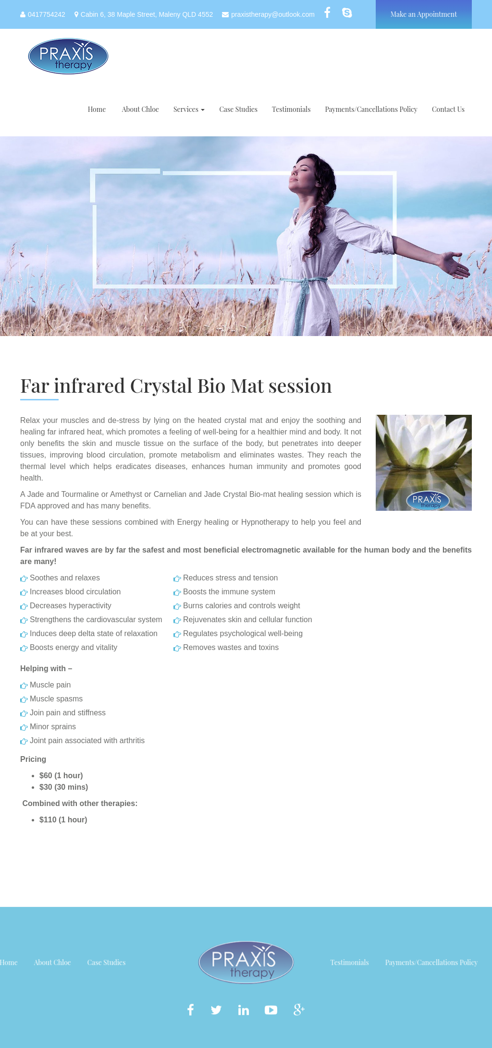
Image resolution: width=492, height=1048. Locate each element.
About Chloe (139, 109)
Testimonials (291, 109)
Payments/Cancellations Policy (371, 109)
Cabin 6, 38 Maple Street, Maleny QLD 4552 (143, 14)
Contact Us (448, 109)
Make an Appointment (424, 14)
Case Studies (238, 109)
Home (97, 109)
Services (189, 109)
